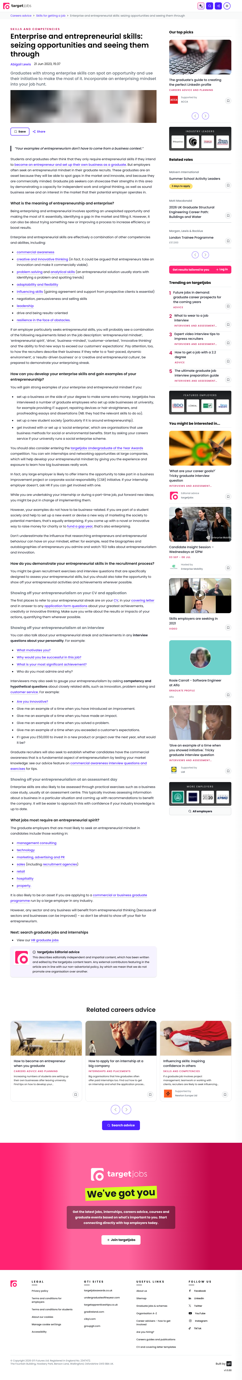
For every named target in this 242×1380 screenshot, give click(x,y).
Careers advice (21, 16)
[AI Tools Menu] (200, 5)
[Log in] (218, 5)
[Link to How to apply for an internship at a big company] (121, 1061)
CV (116, 600)
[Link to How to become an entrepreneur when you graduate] (46, 1061)
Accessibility (39, 1332)
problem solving (30, 272)
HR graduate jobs (45, 940)
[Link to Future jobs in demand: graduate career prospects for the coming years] (202, 300)
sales (21, 864)
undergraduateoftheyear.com (102, 1297)
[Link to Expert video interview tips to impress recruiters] (202, 339)
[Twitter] (195, 1305)
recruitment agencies (60, 864)
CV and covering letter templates (156, 1347)
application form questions (65, 606)
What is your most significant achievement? (52, 664)
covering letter (142, 600)
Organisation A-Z (146, 1313)
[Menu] (227, 5)
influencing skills (30, 291)
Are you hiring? (145, 1332)
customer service (24, 692)
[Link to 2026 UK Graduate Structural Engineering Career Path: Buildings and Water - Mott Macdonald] (200, 207)
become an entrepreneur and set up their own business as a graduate (70, 164)
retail (21, 871)
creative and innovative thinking (42, 259)
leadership (25, 306)
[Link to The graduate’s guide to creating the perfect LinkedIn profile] (200, 72)
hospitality (25, 878)
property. (24, 885)
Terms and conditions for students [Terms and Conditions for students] (52, 1309)
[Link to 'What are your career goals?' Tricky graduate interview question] (200, 465)
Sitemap (141, 1298)
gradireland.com (94, 1312)
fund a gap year (80, 526)
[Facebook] (197, 1290)
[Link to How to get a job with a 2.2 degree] (203, 357)
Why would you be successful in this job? (49, 657)
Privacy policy (40, 1291)
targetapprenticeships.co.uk (101, 1305)
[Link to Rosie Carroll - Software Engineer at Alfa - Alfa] (200, 669)
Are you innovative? (32, 701)
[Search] (209, 5)
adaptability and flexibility (37, 284)
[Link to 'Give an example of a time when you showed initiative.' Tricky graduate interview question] (200, 740)
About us (141, 1291)
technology (26, 850)
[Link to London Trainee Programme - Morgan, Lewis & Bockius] (200, 235)
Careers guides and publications (155, 1339)
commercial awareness (35, 252)
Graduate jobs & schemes (151, 1306)
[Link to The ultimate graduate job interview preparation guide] (202, 375)
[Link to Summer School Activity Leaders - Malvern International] (200, 178)
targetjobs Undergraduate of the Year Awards (107, 448)
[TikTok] (195, 1328)
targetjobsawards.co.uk (98, 1290)
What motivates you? (34, 650)
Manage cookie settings (46, 1324)
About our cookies (42, 1317)
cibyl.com (90, 1319)
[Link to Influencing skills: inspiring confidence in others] (196, 1061)
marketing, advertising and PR (41, 857)
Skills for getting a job (50, 16)
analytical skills (63, 272)
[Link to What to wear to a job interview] (202, 320)
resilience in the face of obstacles (43, 320)
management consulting (36, 843)
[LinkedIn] (196, 1298)
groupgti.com (92, 1326)
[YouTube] (197, 1313)
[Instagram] (198, 1320)
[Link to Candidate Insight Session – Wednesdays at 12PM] (200, 539)
